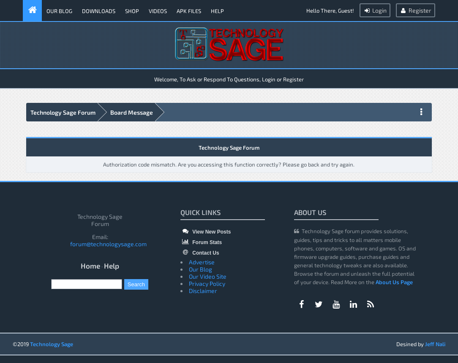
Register (415, 10)
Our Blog (59, 11)
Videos (158, 11)
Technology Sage (51, 344)
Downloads (98, 11)
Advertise (202, 262)
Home (90, 265)
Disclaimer (203, 290)
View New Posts (205, 232)
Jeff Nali (435, 344)
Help (217, 11)
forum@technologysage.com (108, 243)
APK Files (189, 11)
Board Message (131, 112)
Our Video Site (207, 276)
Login (375, 10)
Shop (132, 11)
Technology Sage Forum (62, 112)
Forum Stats (201, 242)
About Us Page (394, 282)
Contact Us (199, 253)
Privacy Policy (207, 283)
